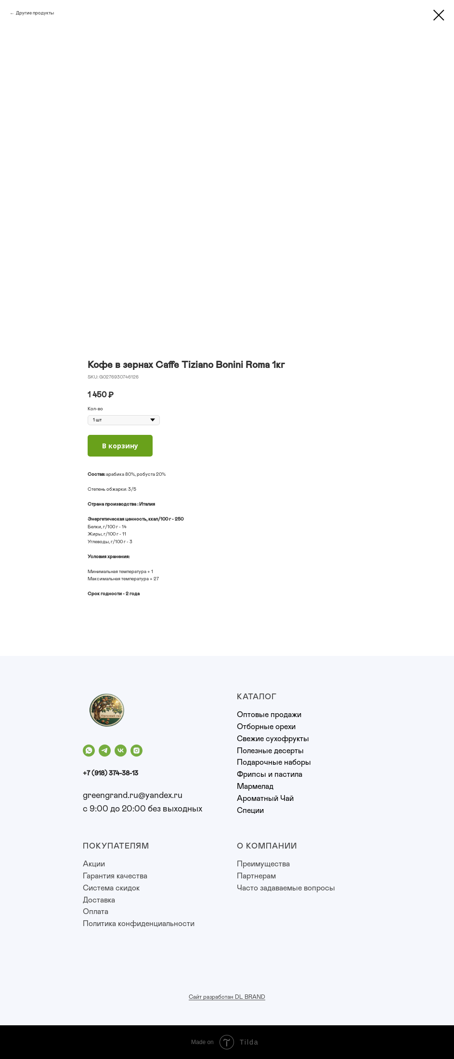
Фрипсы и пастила (269, 774)
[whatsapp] (89, 751)
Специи (250, 810)
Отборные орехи (266, 727)
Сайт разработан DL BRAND (227, 997)
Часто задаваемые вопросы (286, 888)
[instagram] (136, 751)
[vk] (121, 751)
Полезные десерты (270, 751)
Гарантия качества (115, 876)
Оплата (95, 911)
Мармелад (255, 786)
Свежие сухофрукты (273, 739)
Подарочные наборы (274, 762)
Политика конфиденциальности (139, 924)
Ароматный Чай (265, 798)
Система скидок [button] (111, 888)
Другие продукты (35, 13)
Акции (94, 864)
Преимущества (263, 864)
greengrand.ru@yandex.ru (132, 795)
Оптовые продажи (269, 715)
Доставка (99, 900)
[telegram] (105, 751)
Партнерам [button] (256, 876)
